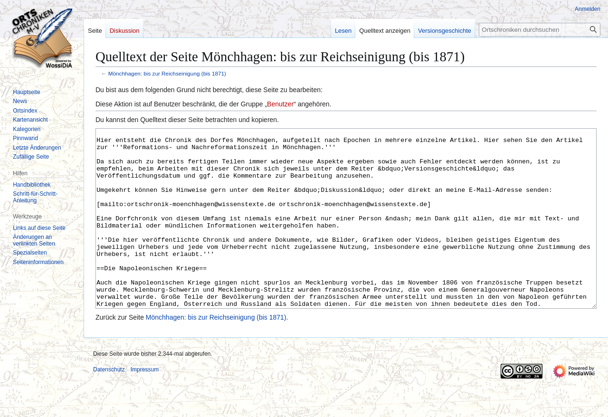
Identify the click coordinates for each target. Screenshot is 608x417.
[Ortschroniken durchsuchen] (539, 30)
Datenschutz (109, 405)
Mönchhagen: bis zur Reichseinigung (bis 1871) (167, 73)
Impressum (145, 405)
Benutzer (280, 104)
